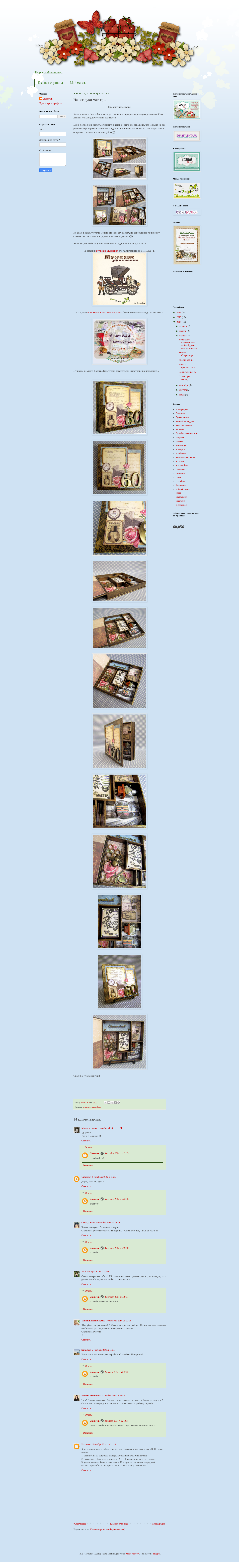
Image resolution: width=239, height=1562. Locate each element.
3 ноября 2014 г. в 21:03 (116, 1421)
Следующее (80, 1524)
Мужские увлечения (107, 250)
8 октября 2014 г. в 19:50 (116, 1248)
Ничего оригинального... (188, 366)
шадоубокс (96, 1107)
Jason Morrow (132, 1553)
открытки (180, 473)
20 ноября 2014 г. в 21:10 (104, 1444)
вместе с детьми (184, 425)
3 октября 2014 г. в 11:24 (110, 1128)
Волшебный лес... (187, 372)
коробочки (181, 453)
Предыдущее (158, 1524)
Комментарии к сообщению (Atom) (107, 1529)
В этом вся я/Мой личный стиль (104, 312)
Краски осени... (186, 360)
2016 (179, 312)
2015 (179, 317)
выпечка (180, 429)
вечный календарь (185, 421)
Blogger (156, 1553)
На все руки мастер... (185, 378)
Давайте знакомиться (186, 433)
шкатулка (180, 501)
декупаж (180, 437)
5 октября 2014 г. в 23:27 (104, 1177)
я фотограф (181, 505)
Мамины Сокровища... (186, 354)
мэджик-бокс (182, 465)
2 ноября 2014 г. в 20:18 (116, 1372)
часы (178, 493)
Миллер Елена (89, 1128)
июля (182, 394)
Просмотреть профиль (50, 103)
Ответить (86, 1140)
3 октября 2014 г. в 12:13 (116, 1153)
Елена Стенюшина (91, 1395)
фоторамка (181, 485)
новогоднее (181, 469)
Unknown (95, 1153)
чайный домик (183, 489)
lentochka (86, 1350)
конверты (180, 449)
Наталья (86, 1444)
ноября (183, 331)
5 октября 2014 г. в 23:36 (116, 1199)
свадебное (181, 481)
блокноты (180, 413)
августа (183, 390)
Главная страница (50, 82)
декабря (183, 326)
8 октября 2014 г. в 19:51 (116, 1297)
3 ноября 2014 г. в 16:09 (113, 1395)
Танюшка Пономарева (93, 1320)
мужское (87, 1107)
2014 (179, 322)
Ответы (89, 1147)
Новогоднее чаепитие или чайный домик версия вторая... (188, 343)
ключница (181, 445)
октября (183, 335)
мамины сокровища (185, 457)
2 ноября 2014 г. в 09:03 (103, 1350)
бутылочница (182, 417)
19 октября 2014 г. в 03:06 (118, 1320)
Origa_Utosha (89, 1222)
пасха (178, 477)
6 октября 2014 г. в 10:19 (108, 1222)
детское (179, 441)
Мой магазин (79, 82)
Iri (83, 1271)
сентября (184, 385)
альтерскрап (182, 409)
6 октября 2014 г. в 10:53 (97, 1271)
